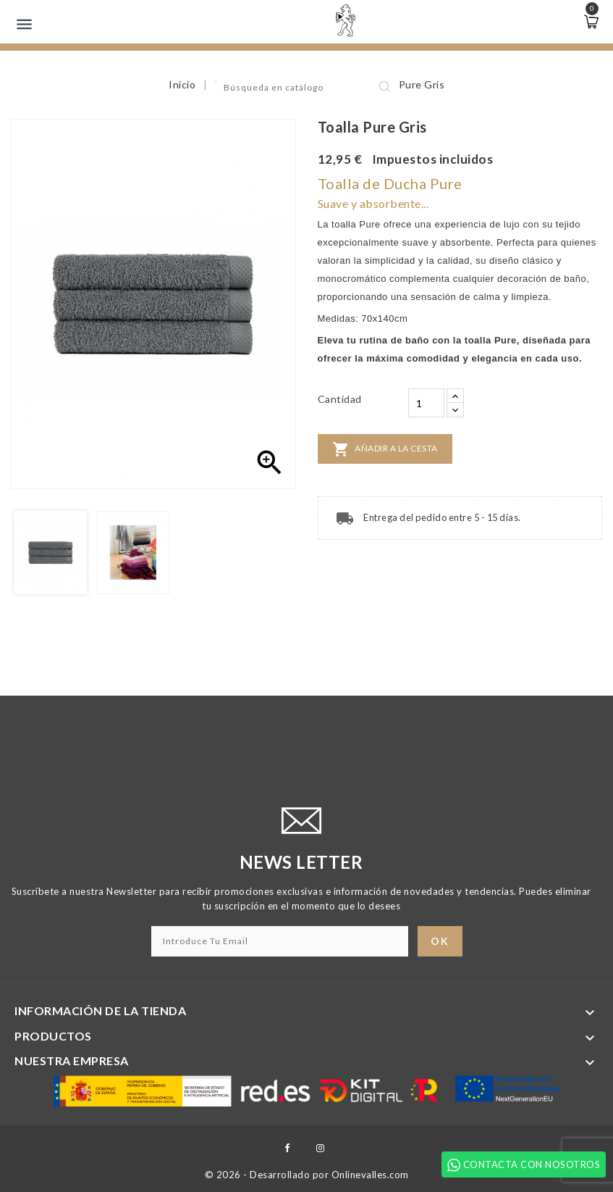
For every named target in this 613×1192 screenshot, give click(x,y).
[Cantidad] (426, 402)
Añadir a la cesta (385, 449)
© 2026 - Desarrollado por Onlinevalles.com (307, 1174)
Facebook (287, 1148)
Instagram (320, 1148)
